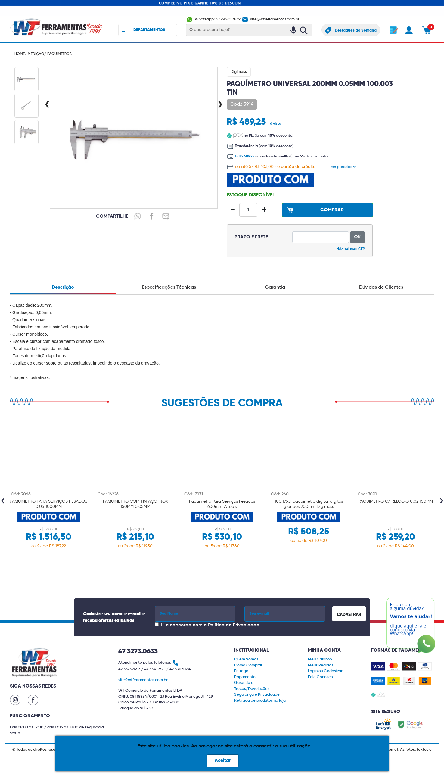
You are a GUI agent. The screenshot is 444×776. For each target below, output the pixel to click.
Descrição (63, 287)
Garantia (275, 287)
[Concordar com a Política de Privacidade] (157, 624)
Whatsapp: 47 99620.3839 (213, 20)
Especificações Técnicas (169, 287)
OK (357, 237)
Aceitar (223, 760)
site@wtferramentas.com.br (270, 20)
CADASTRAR (349, 615)
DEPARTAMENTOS (143, 30)
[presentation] (47, 105)
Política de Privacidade (233, 625)
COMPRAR (315, 209)
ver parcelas (343, 167)
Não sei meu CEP (351, 249)
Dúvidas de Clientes (381, 287)
